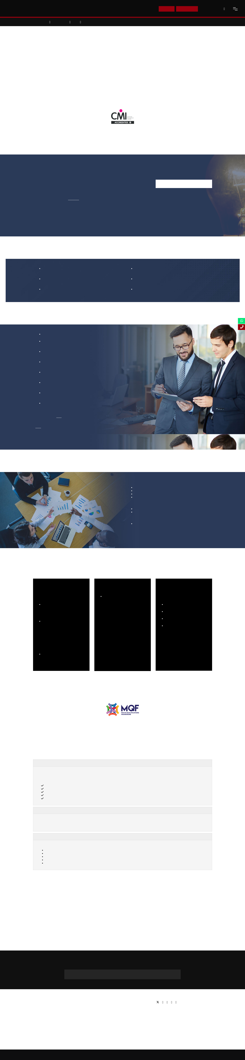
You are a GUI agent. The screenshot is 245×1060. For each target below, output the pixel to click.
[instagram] (175, 1002)
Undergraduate (102, 1002)
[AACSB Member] (101, 741)
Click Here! (74, 657)
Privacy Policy (169, 1055)
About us (38, 1002)
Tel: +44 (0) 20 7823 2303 (169, 1009)
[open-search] (224, 9)
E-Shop (166, 8)
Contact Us (209, 8)
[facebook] (163, 1002)
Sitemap (123, 1055)
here (58, 416)
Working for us (41, 1016)
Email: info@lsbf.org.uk (168, 1014)
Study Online (101, 1021)
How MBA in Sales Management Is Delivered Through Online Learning (86, 810)
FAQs (36, 1026)
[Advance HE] (41, 741)
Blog (35, 1021)
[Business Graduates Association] (70, 741)
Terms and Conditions (189, 1055)
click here (73, 199)
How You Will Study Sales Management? (65, 836)
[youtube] (172, 1002)
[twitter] (158, 1002)
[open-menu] (235, 8)
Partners (37, 1011)
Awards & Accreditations (46, 1007)
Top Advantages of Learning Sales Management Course (76, 763)
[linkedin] (168, 1002)
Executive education (105, 1011)
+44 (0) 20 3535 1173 (122, 976)
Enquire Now (187, 8)
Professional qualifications (108, 1016)
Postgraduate (101, 1007)
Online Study (137, 1055)
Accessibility (152, 1055)
